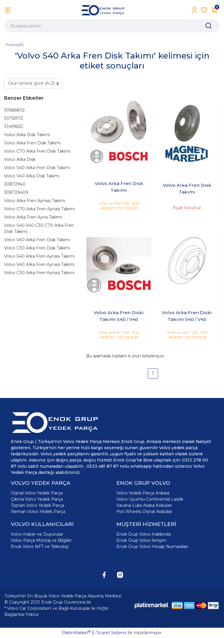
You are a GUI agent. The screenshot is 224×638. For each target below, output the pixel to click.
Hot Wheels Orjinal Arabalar (144, 511)
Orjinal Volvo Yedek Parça (37, 493)
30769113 (13, 118)
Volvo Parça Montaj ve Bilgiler (41, 540)
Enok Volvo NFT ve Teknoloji (39, 546)
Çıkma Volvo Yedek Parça (37, 499)
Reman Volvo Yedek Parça (38, 511)
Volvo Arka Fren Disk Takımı (32, 143)
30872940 (15, 184)
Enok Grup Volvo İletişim (141, 540)
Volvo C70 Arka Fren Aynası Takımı (39, 208)
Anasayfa (15, 44)
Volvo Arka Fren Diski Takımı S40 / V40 (119, 316)
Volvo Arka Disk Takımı (27, 134)
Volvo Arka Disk (20, 159)
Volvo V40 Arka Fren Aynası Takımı (39, 264)
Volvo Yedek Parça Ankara (142, 493)
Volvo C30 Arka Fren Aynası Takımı (39, 272)
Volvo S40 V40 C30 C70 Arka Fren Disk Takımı (39, 228)
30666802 (14, 110)
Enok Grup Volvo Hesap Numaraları (152, 546)
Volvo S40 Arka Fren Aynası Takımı (39, 256)
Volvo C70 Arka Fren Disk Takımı (37, 151)
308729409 (16, 192)
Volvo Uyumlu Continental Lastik (149, 499)
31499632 (13, 126)
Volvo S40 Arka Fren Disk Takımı (37, 167)
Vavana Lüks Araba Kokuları (144, 505)
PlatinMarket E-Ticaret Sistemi (94, 632)
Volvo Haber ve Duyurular (37, 534)
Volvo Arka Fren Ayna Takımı (33, 217)
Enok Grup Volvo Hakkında (143, 534)
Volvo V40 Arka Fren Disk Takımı (37, 239)
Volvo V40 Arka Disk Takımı (31, 176)
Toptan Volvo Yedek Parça (37, 505)
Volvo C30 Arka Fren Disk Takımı (37, 248)
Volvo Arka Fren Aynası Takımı (34, 200)
